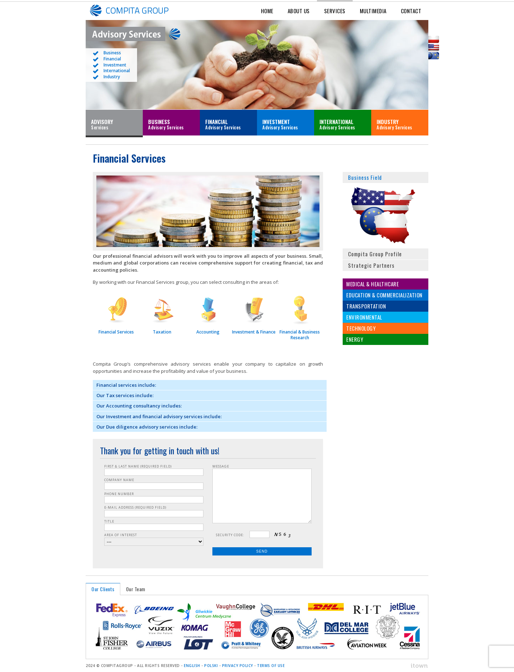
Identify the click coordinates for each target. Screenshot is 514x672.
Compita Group (139, 11)
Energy (354, 339)
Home (267, 11)
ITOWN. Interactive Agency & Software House (410, 665)
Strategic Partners (371, 265)
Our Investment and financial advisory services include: (159, 416)
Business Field (365, 177)
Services (335, 11)
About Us (299, 11)
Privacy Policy (237, 665)
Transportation (366, 306)
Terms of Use (270, 665)
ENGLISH (192, 665)
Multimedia (373, 11)
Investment (115, 65)
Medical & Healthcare (372, 284)
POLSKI (211, 665)
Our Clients (103, 589)
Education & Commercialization (384, 295)
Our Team (135, 589)
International (117, 71)
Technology (361, 328)
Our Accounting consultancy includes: (139, 405)
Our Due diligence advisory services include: (146, 427)
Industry (112, 77)
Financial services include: (126, 385)
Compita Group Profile (375, 254)
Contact (411, 11)
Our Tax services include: (124, 395)
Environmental (364, 317)
